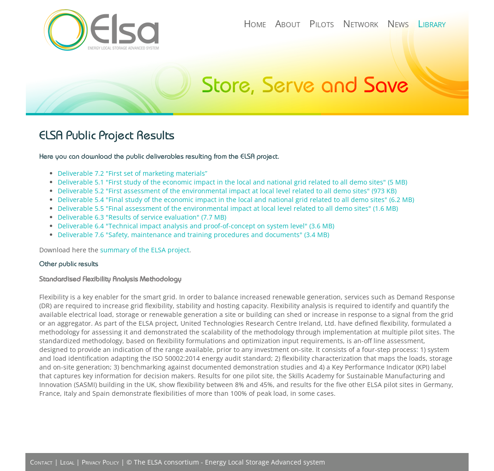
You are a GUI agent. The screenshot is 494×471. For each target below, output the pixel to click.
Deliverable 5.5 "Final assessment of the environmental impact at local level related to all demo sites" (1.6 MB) (228, 208)
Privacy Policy (100, 462)
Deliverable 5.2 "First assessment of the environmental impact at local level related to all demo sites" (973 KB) (227, 190)
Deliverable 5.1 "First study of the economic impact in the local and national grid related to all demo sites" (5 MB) (232, 182)
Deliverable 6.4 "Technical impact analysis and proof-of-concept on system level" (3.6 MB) (196, 225)
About (287, 23)
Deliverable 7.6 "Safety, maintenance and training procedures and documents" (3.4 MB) (193, 234)
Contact (41, 462)
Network (360, 23)
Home (255, 23)
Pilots (321, 23)
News (398, 23)
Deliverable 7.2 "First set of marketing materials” (132, 173)
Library (432, 23)
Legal (67, 462)
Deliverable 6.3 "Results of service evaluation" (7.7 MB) (142, 217)
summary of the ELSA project (144, 249)
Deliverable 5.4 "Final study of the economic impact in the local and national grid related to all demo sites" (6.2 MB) (236, 199)
